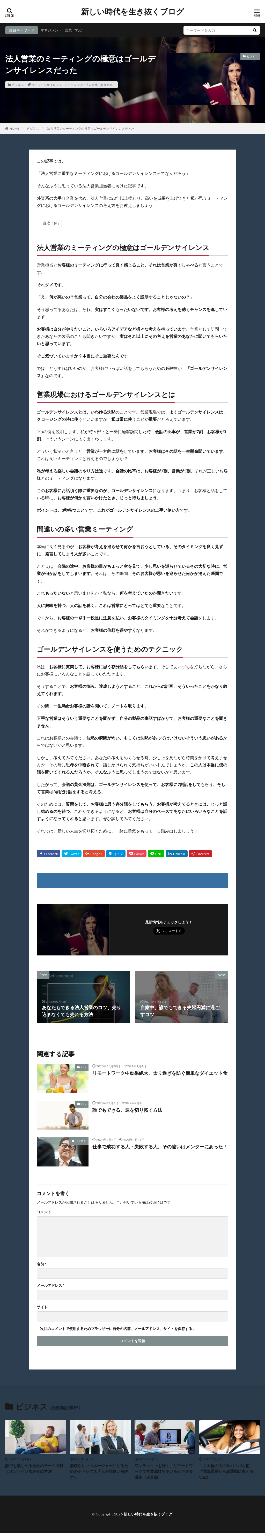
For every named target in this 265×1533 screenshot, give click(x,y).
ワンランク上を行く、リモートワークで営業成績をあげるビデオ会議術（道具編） (164, 1471)
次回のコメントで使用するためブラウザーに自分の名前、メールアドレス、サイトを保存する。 (118, 1328)
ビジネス (18, 84)
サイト (42, 1307)
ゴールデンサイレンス (46, 84)
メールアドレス (50, 1285)
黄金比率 (106, 84)
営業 (68, 30)
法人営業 (91, 84)
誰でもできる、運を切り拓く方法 (127, 1110)
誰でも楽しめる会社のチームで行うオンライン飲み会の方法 (34, 1468)
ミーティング (73, 84)
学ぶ (78, 30)
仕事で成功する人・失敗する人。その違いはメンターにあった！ (159, 1146)
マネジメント (51, 30)
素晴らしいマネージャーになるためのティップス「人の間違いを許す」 (99, 1471)
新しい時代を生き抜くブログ (132, 11)
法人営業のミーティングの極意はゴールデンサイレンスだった (90, 128)
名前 (41, 1264)
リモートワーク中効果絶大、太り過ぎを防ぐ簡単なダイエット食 (159, 1073)
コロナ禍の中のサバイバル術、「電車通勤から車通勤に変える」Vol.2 (228, 1471)
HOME (14, 128)
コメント (44, 1212)
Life (83, 1067)
